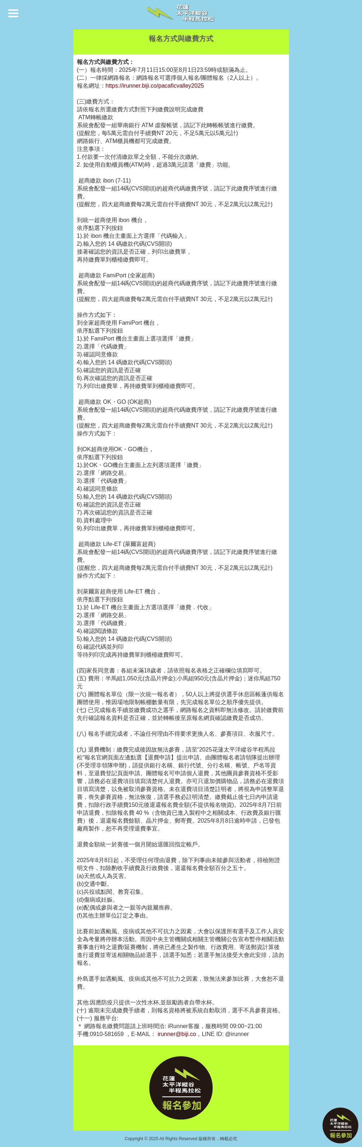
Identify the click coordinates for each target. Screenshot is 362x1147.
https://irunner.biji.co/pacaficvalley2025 (155, 86)
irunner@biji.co (177, 1034)
